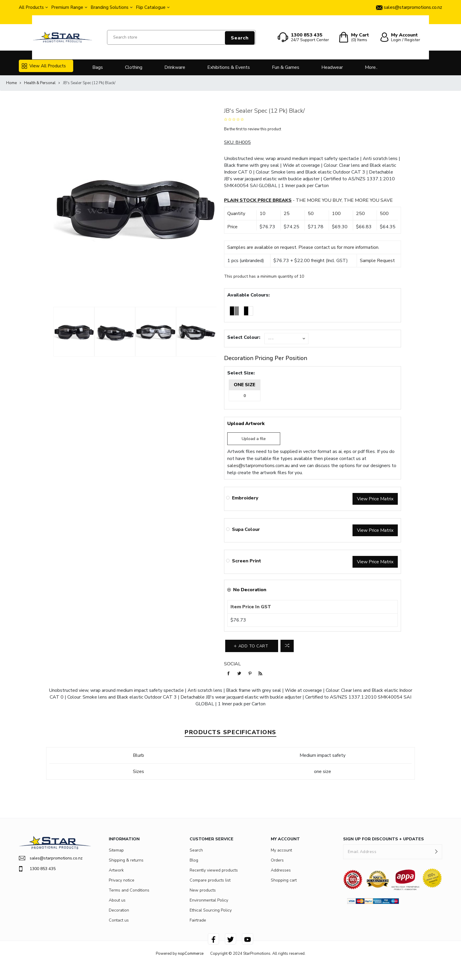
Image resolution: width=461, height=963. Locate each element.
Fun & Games (285, 67)
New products (203, 890)
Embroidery (245, 498)
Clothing (133, 67)
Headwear (332, 67)
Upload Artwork (246, 423)
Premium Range (67, 7)
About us (117, 900)
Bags (97, 67)
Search (240, 38)
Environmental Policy (209, 900)
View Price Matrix (375, 499)
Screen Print (246, 561)
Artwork (116, 870)
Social (232, 664)
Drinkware (174, 67)
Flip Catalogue (151, 7)
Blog (194, 860)
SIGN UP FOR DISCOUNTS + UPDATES (383, 839)
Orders (277, 860)
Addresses (281, 870)
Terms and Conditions (129, 890)
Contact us (119, 920)
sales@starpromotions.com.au (258, 465)
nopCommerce (190, 953)
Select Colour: (243, 337)
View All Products (44, 66)
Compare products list (210, 880)
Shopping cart (284, 880)
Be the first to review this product (252, 129)
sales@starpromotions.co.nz (51, 858)
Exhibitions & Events (228, 67)
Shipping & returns (126, 860)
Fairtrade (198, 920)
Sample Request (377, 260)
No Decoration (249, 590)
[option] (74, 332)
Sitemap (116, 850)
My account (281, 850)
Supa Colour (246, 529)
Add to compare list (287, 646)
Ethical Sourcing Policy (211, 910)
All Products (31, 7)
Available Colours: (248, 295)
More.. (371, 67)
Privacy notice (121, 880)
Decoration (119, 910)
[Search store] (181, 37)
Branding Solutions (109, 7)
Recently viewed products (214, 870)
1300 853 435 (37, 869)
